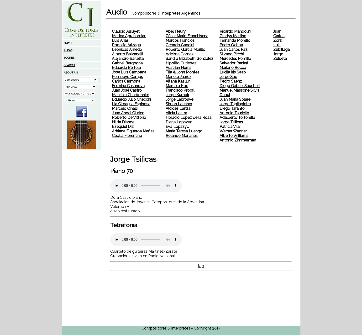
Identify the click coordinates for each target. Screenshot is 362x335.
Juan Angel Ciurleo (128, 113)
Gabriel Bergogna (127, 63)
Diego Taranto (232, 108)
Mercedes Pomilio (235, 58)
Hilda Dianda (123, 122)
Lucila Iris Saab (233, 72)
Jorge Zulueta (280, 56)
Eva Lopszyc (177, 126)
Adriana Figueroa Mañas (133, 131)
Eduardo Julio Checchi (131, 99)
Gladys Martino (233, 36)
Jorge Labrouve (179, 99)
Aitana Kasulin (178, 81)
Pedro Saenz (231, 81)
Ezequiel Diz (123, 126)
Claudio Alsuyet (126, 31)
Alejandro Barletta (128, 58)
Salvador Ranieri (234, 63)
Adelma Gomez (180, 54)
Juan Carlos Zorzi (278, 36)
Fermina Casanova (128, 86)
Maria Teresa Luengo (184, 131)
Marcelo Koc (177, 86)
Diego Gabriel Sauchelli (240, 86)
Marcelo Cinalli (124, 108)
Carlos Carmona (126, 81)
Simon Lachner (179, 104)
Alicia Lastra (176, 113)
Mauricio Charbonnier (130, 95)
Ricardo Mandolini (235, 31)
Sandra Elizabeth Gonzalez (189, 58)
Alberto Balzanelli (127, 54)
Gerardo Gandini (180, 45)
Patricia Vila (230, 126)
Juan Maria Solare (235, 99)
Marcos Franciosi (180, 40)
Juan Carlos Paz (233, 49)
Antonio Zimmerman (238, 140)
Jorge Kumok (177, 95)
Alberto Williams (234, 135)
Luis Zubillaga (281, 47)
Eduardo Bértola (126, 67)
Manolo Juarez (178, 76)
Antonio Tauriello (234, 113)
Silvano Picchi (232, 54)
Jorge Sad (228, 76)
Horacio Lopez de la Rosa (188, 117)
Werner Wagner (233, 131)
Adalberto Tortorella (237, 117)
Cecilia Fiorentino (127, 135)
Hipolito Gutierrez (181, 63)
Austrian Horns (178, 67)
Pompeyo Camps (127, 76)
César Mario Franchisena (187, 36)
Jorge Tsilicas (231, 122)
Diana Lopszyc (179, 122)
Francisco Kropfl (180, 90)
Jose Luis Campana (129, 72)
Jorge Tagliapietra (235, 104)
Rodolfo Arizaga (126, 45)
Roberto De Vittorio (129, 117)
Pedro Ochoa (231, 45)
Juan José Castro (127, 90)
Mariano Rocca (233, 67)
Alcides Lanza (178, 108)
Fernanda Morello (235, 40)
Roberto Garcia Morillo (185, 49)
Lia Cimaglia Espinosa (131, 104)
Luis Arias (120, 40)
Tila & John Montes (182, 72)
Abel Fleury (176, 31)
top (201, 266)
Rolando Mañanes (182, 135)
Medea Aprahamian (129, 36)
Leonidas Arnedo (127, 49)
